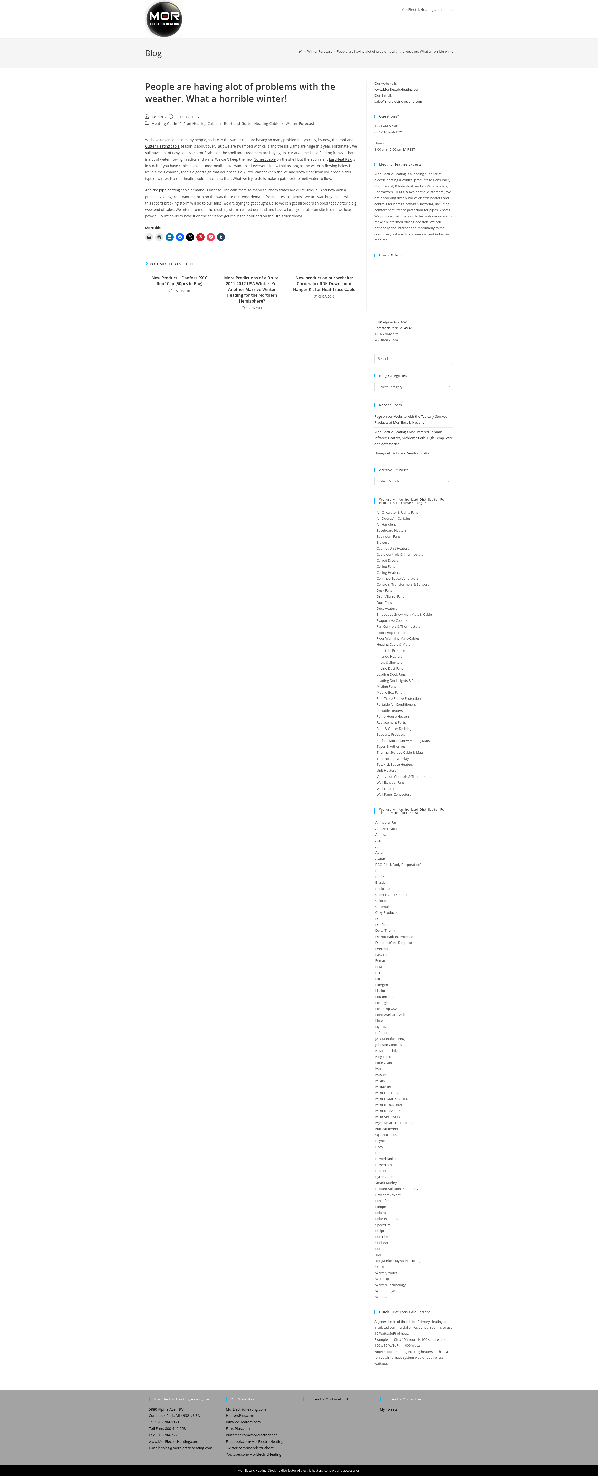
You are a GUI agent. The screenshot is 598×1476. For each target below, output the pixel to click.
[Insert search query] (413, 359)
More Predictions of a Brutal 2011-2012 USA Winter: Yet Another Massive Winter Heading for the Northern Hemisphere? (252, 289)
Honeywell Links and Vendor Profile (401, 453)
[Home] (300, 51)
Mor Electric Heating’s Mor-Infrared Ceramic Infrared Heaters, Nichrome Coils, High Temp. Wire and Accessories (413, 438)
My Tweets (389, 1409)
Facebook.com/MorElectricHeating (254, 1441)
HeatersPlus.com (240, 1415)
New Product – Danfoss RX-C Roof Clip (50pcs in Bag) (180, 280)
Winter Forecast (300, 123)
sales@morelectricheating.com (398, 101)
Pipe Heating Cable (201, 123)
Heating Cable (164, 123)
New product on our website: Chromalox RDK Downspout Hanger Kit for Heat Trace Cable (324, 283)
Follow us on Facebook (328, 1399)
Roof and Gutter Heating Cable (251, 123)
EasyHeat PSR (340, 159)
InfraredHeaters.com (243, 1422)
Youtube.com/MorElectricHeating (253, 1454)
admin (157, 116)
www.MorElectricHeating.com (397, 89)
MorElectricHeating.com (246, 1409)
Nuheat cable (265, 159)
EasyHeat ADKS (185, 152)
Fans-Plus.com (238, 1428)
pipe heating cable (174, 190)
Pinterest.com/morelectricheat (251, 1435)
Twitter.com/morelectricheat (250, 1447)
